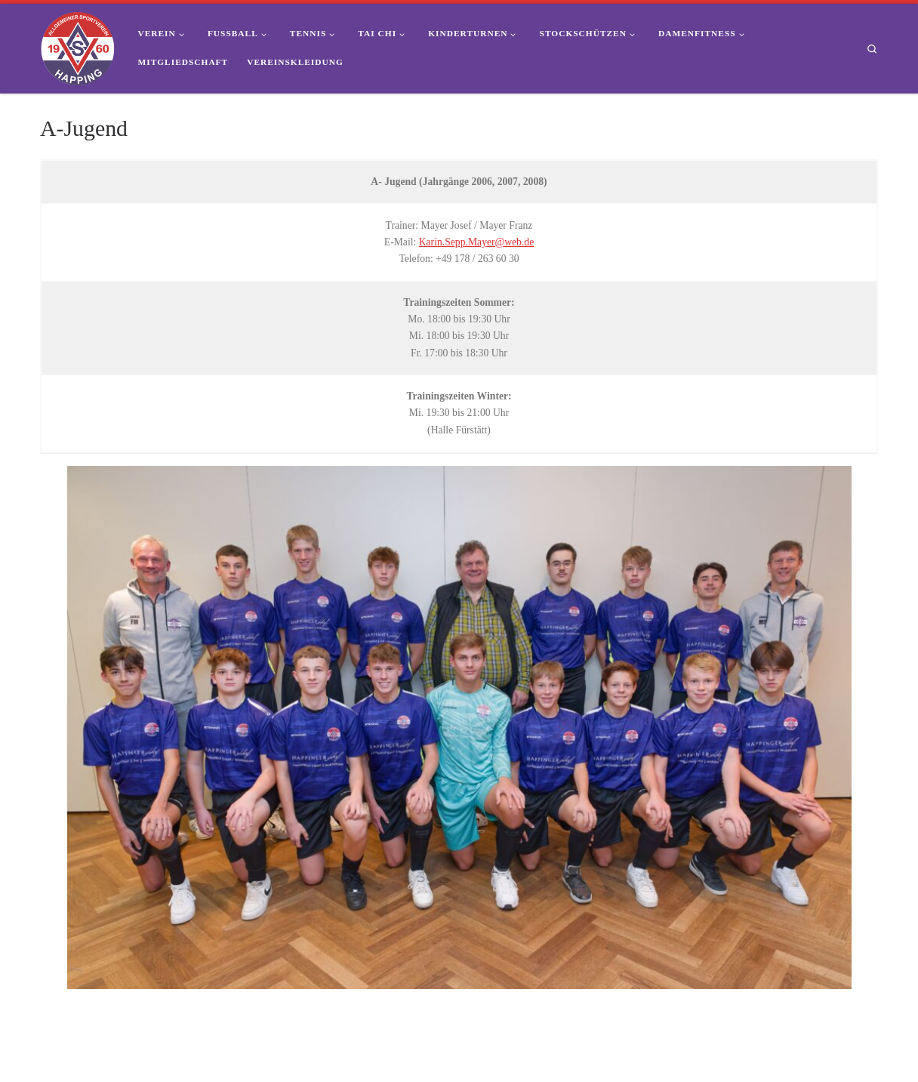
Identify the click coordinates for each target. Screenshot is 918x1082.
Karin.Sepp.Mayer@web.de (476, 242)
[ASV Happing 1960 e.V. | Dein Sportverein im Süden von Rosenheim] (77, 46)
